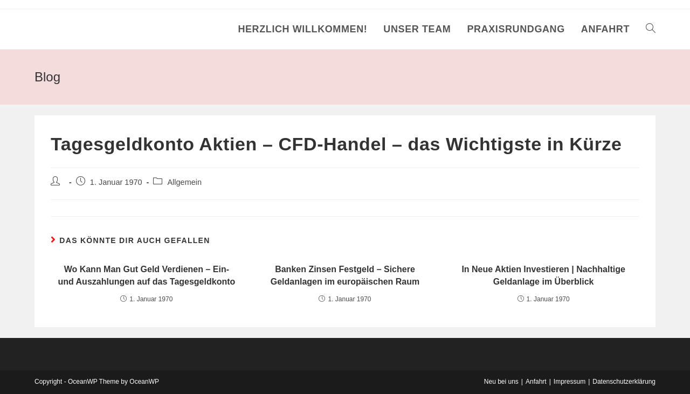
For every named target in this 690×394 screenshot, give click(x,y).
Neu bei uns (501, 381)
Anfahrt (536, 381)
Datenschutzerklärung (624, 381)
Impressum (569, 381)
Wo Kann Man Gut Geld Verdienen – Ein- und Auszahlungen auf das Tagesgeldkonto (146, 275)
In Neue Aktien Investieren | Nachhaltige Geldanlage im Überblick (543, 275)
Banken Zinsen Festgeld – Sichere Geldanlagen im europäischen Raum (345, 275)
